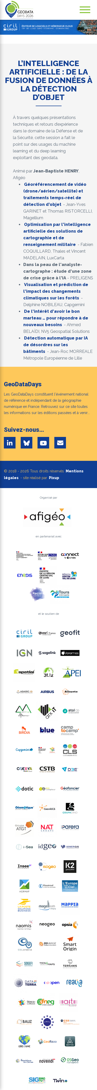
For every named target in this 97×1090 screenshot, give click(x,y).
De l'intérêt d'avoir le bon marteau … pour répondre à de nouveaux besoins (55, 318)
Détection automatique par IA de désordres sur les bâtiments (55, 345)
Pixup (54, 478)
